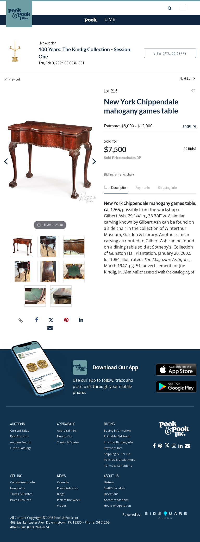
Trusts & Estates (68, 442)
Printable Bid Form (117, 436)
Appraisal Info (66, 430)
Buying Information (117, 430)
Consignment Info (22, 482)
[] (190, 148)
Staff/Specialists (114, 488)
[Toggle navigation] (183, 8)
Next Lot (187, 78)
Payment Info (113, 448)
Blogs (60, 494)
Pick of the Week (68, 500)
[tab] (116, 189)
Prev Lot (12, 79)
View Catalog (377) (170, 53)
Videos (61, 506)
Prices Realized (21, 500)
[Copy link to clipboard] (21, 320)
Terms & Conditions (118, 465)
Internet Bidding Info (118, 442)
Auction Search (20, 442)
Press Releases (67, 488)
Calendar (63, 482)
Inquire (189, 126)
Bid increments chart (119, 174)
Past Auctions (19, 436)
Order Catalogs (20, 448)
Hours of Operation (117, 506)
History (109, 482)
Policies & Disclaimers (119, 459)
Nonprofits (64, 436)
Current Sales (19, 430)
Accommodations (116, 500)
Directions (111, 494)
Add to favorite (193, 92)
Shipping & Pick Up (117, 454)
